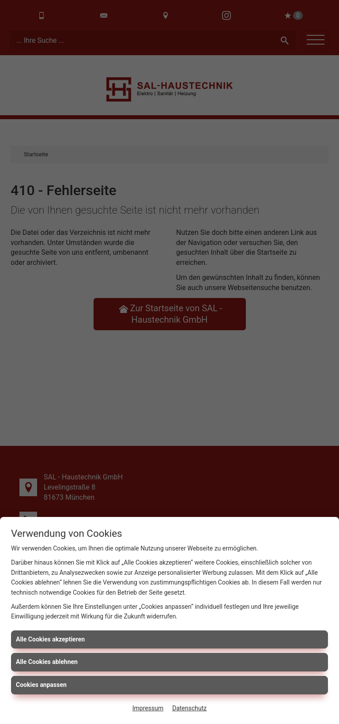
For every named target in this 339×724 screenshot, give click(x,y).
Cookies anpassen (41, 684)
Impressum (147, 708)
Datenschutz (189, 708)
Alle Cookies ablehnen (47, 661)
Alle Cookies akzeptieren (50, 639)
